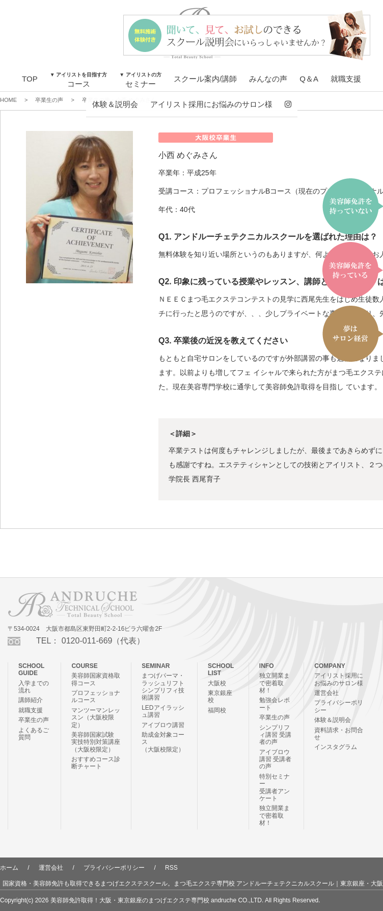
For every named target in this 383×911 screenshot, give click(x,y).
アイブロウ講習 (163, 725)
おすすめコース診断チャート (95, 763)
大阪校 (217, 683)
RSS (171, 867)
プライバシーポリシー (114, 867)
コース (78, 80)
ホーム (9, 867)
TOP (30, 78)
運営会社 (326, 692)
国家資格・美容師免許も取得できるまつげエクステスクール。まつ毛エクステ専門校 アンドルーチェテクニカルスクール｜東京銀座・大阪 (193, 883)
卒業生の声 (33, 720)
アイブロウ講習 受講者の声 (275, 759)
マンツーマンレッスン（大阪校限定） (95, 718)
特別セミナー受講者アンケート (274, 787)
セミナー (140, 80)
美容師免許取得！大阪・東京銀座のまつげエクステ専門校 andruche (143, 900)
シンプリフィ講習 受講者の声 (275, 735)
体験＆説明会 (115, 104)
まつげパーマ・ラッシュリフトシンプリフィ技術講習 (163, 686)
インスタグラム (335, 747)
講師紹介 (30, 700)
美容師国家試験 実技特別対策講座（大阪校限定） (95, 742)
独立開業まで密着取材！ (274, 683)
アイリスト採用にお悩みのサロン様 (211, 104)
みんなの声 (268, 78)
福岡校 (217, 710)
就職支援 (346, 78)
